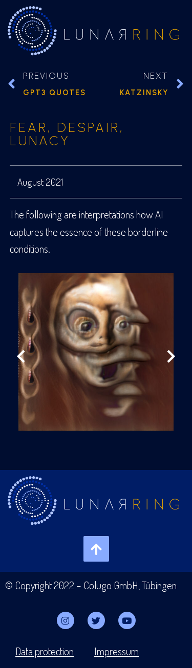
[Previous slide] (21, 358)
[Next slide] (170, 358)
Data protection (44, 651)
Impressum (116, 651)
